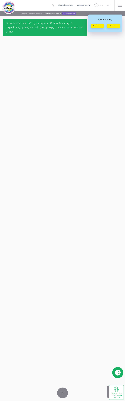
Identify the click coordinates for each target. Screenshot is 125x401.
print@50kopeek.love (65, 5)
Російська (113, 26)
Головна (24, 13)
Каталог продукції (35, 13)
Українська (97, 26)
